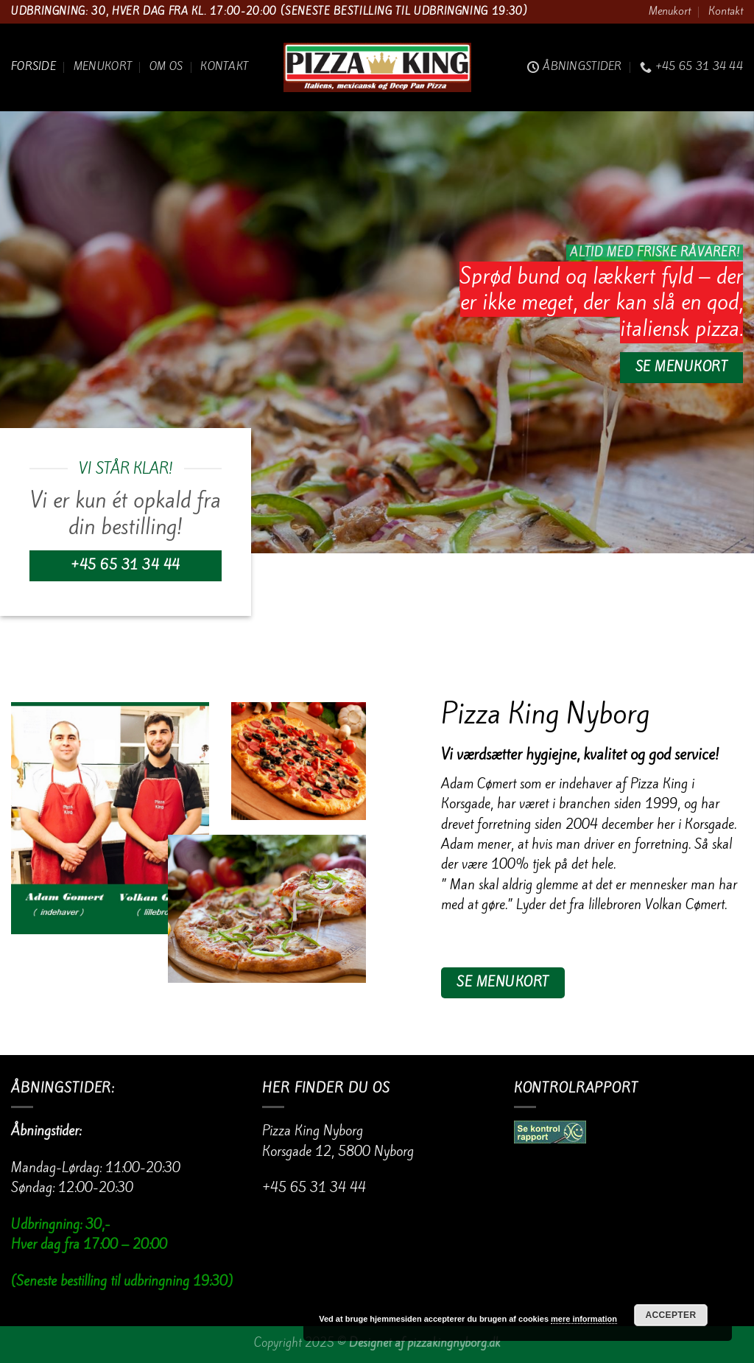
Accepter (671, 1315)
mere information (584, 1318)
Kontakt (725, 11)
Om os (166, 66)
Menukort (670, 11)
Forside (33, 66)
